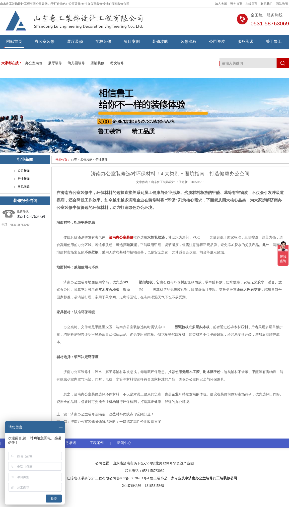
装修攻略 (160, 41)
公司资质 (217, 41)
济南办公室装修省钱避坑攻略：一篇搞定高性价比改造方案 (116, 422)
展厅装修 (75, 41)
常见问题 (24, 187)
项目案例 (132, 41)
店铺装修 (97, 63)
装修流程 (189, 41)
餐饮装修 (117, 63)
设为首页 (236, 3)
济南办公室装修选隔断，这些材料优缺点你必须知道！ (112, 414)
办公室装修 (45, 41)
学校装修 (103, 41)
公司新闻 (24, 171)
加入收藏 (221, 3)
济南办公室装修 (200, 478)
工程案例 (97, 443)
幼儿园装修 (76, 63)
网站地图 (282, 3)
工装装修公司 (226, 478)
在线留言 (251, 3)
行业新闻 (102, 159)
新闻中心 (124, 443)
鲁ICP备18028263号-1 (133, 478)
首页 (74, 159)
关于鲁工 (274, 41)
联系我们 (267, 3)
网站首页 (14, 41)
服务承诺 (245, 41)
